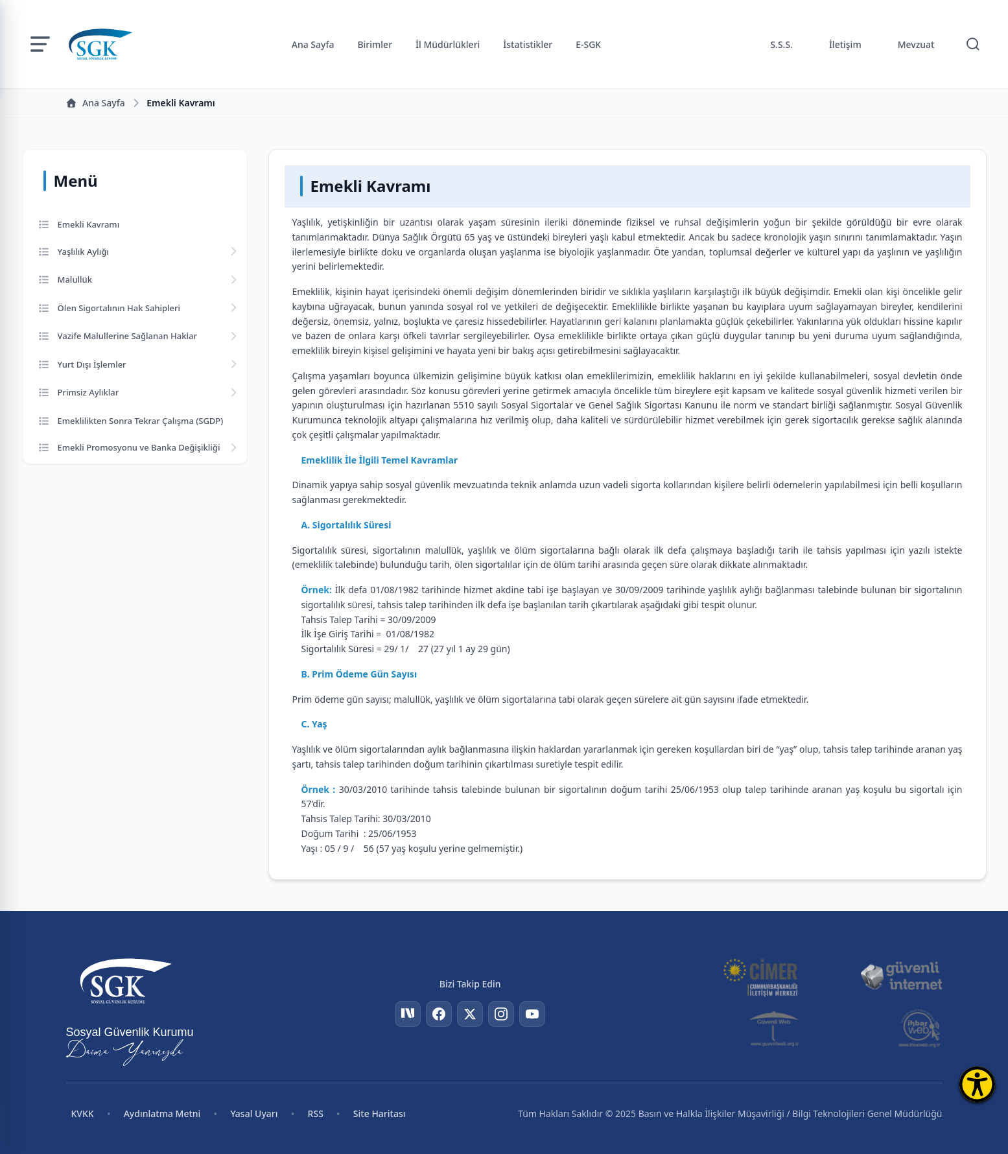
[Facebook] (439, 1014)
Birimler (374, 44)
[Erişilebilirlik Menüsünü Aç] (977, 1084)
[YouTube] (532, 1014)
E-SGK (588, 44)
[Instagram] (501, 1014)
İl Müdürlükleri (448, 44)
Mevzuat (916, 44)
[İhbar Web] (919, 1028)
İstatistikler (527, 44)
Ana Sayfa (313, 44)
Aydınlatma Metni (162, 1113)
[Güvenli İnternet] (901, 976)
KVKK (82, 1113)
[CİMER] (760, 976)
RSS (315, 1113)
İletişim (845, 44)
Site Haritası (379, 1113)
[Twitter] (470, 1014)
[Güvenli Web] (775, 1028)
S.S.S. (781, 44)
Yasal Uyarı (253, 1113)
